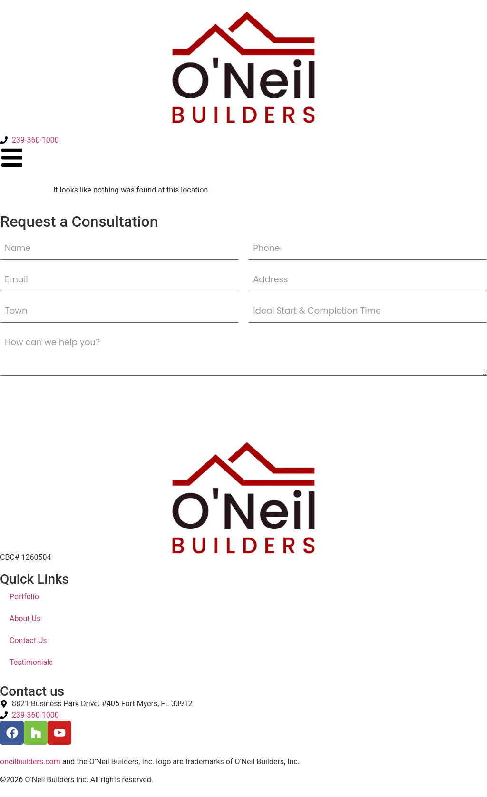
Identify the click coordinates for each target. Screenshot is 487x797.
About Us (25, 618)
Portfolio (24, 596)
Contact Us (28, 640)
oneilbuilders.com (30, 761)
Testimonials (31, 662)
